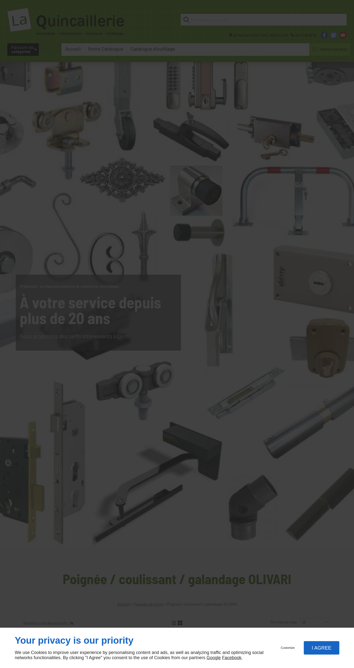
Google (213, 657)
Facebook (231, 657)
